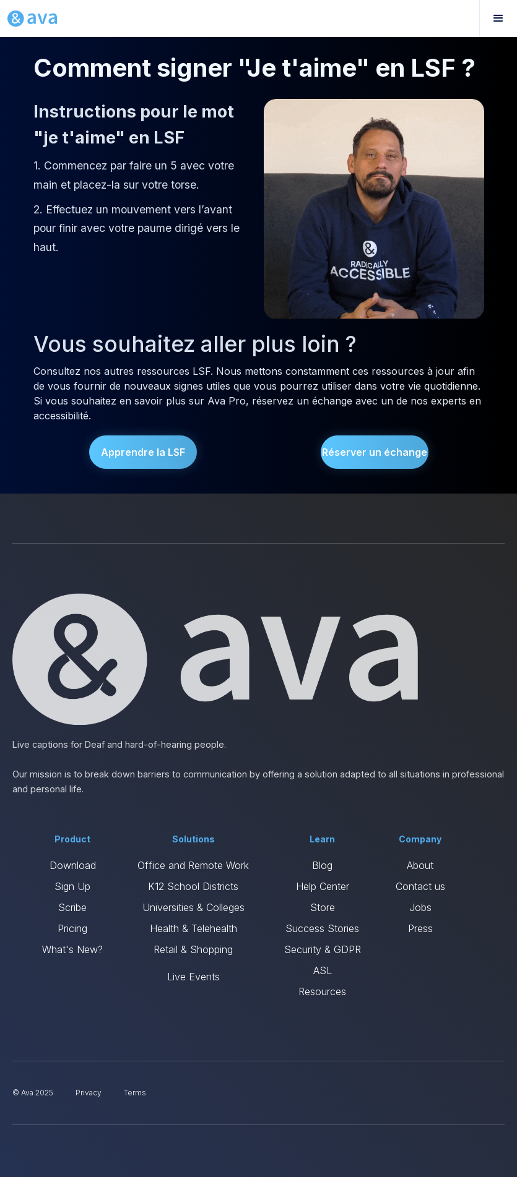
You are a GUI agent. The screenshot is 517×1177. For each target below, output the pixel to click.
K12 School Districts (193, 886)
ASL (322, 970)
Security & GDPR (322, 949)
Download (73, 865)
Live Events (193, 976)
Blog (322, 865)
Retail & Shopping (193, 949)
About (420, 865)
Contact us (420, 886)
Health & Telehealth (193, 928)
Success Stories (322, 928)
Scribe (72, 907)
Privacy (89, 1092)
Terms (135, 1092)
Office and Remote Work (193, 865)
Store (322, 907)
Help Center (322, 886)
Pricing (72, 928)
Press (420, 928)
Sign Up (72, 886)
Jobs (420, 907)
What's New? (72, 949)
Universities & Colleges (193, 907)
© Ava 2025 (32, 1092)
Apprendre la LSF (143, 452)
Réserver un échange (374, 452)
